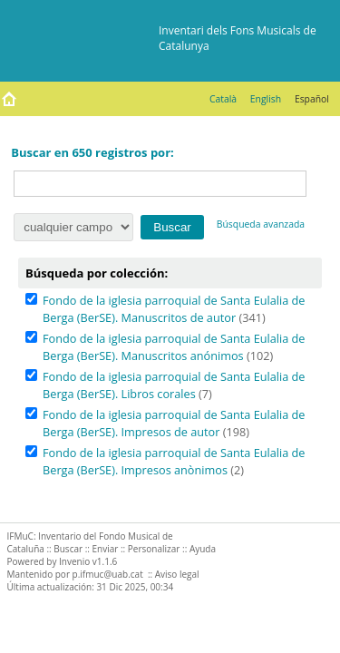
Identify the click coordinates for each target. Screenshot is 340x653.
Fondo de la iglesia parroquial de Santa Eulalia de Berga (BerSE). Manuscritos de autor (174, 309)
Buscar (68, 548)
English (265, 99)
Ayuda (202, 548)
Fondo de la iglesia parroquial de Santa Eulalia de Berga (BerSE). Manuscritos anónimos (174, 347)
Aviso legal (177, 574)
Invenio (74, 561)
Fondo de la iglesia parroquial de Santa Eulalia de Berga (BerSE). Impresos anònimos (174, 461)
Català (223, 99)
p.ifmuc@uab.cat (108, 574)
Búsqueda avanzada (261, 224)
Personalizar (154, 548)
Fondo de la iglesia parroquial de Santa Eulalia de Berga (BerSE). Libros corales (174, 385)
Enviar (105, 548)
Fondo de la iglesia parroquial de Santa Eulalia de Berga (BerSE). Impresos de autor (174, 423)
